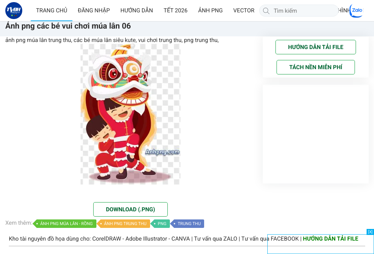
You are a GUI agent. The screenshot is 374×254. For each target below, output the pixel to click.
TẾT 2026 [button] (176, 10)
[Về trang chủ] (13, 10)
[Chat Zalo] (356, 11)
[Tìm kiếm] (266, 11)
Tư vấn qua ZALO (215, 238)
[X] (370, 232)
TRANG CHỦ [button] (51, 10)
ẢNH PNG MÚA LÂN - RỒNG (66, 223)
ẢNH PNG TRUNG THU (125, 223)
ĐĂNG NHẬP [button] (94, 10)
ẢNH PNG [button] (210, 10)
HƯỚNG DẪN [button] (136, 10)
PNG (162, 223)
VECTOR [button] (244, 10)
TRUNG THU (189, 223)
